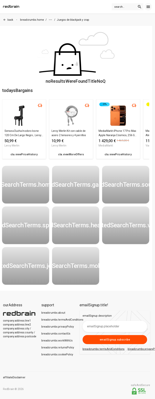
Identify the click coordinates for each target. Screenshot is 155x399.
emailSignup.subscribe (115, 339)
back (8, 19)
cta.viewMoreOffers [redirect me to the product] (71, 154)
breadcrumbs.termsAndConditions (62, 319)
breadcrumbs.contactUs (56, 333)
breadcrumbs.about (53, 312)
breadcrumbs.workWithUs (57, 340)
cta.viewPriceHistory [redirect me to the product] (24, 154)
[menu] (148, 7)
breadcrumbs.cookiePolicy (57, 354)
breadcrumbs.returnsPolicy (57, 347)
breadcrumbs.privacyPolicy (57, 326)
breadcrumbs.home (32, 19)
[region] (75, 131)
